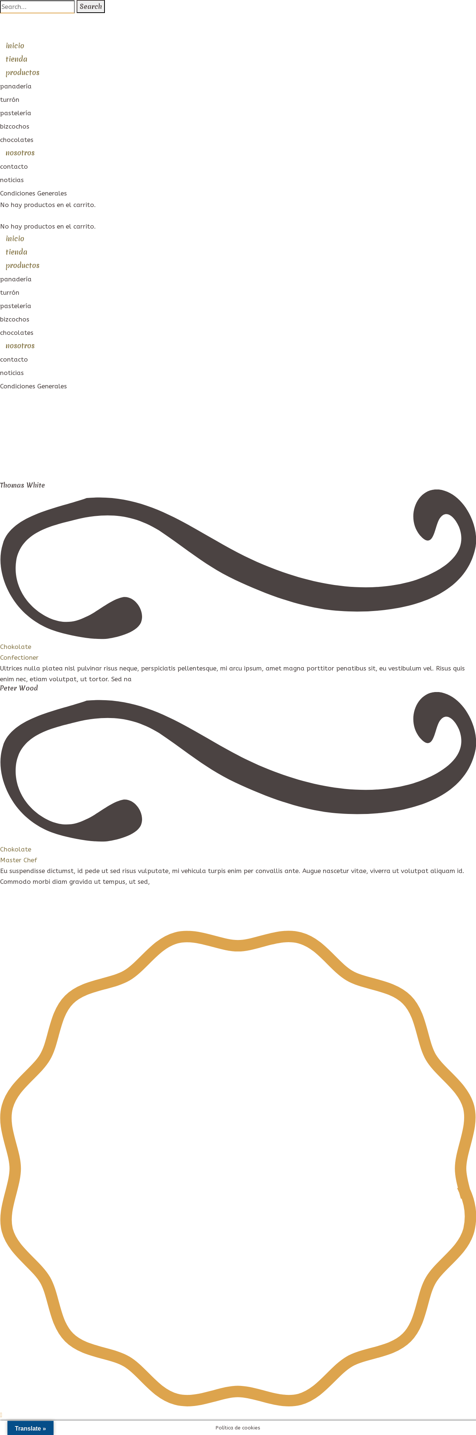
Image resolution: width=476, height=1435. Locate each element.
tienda (16, 59)
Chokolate (15, 646)
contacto (14, 166)
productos (22, 72)
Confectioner (19, 657)
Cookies (198, 914)
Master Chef (18, 860)
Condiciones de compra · (149, 914)
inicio (15, 46)
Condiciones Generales (33, 193)
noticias (12, 180)
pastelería (15, 113)
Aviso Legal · (20, 914)
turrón (9, 99)
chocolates (16, 139)
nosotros (20, 153)
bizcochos (14, 126)
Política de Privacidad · (76, 914)
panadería (16, 86)
